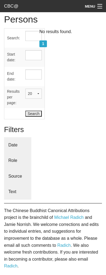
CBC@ (11, 6)
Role (12, 160)
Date (13, 145)
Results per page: (13, 97)
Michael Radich (69, 217)
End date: (11, 76)
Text (12, 191)
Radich (64, 245)
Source (15, 176)
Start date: (11, 57)
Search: (13, 38)
